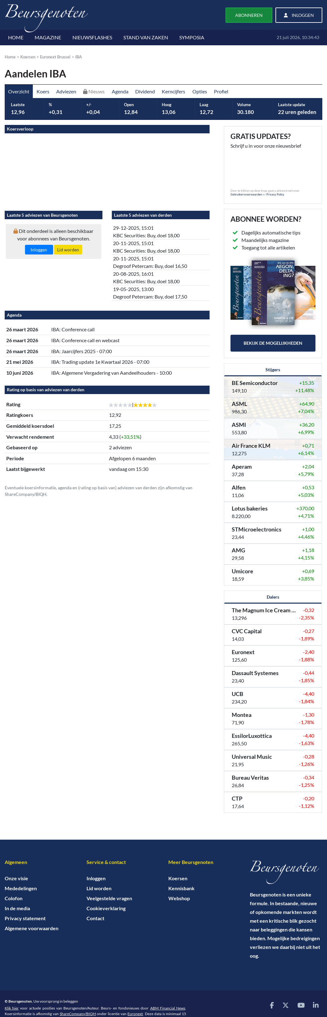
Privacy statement (25, 918)
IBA (78, 56)
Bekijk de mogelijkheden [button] (273, 343)
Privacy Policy (275, 194)
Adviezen (66, 91)
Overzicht (18, 91)
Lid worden (99, 888)
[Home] (286, 872)
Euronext (135, 1013)
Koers (43, 91)
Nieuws (94, 91)
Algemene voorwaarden (31, 928)
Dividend (145, 91)
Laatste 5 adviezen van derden (143, 215)
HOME (15, 37)
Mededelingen (21, 888)
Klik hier (12, 1008)
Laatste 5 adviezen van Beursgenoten (42, 215)
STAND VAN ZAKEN (145, 37)
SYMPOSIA (191, 37)
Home (10, 56)
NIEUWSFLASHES (92, 37)
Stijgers (272, 369)
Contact (95, 918)
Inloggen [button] (299, 15)
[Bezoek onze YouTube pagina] (301, 1005)
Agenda (120, 91)
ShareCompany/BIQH (78, 1013)
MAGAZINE (48, 37)
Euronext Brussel (55, 56)
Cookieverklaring (106, 908)
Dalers (273, 597)
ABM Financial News (167, 1008)
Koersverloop (20, 128)
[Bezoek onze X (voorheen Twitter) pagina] (285, 1005)
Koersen (27, 56)
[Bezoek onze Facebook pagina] (272, 1005)
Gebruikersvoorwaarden (246, 194)
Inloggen (96, 878)
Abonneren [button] (249, 15)
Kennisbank (181, 888)
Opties (199, 91)
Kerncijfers (173, 91)
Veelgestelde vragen (109, 898)
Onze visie (16, 878)
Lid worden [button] (68, 249)
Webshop (179, 898)
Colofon (13, 898)
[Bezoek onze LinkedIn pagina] (316, 1005)
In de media (17, 908)
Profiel (221, 91)
